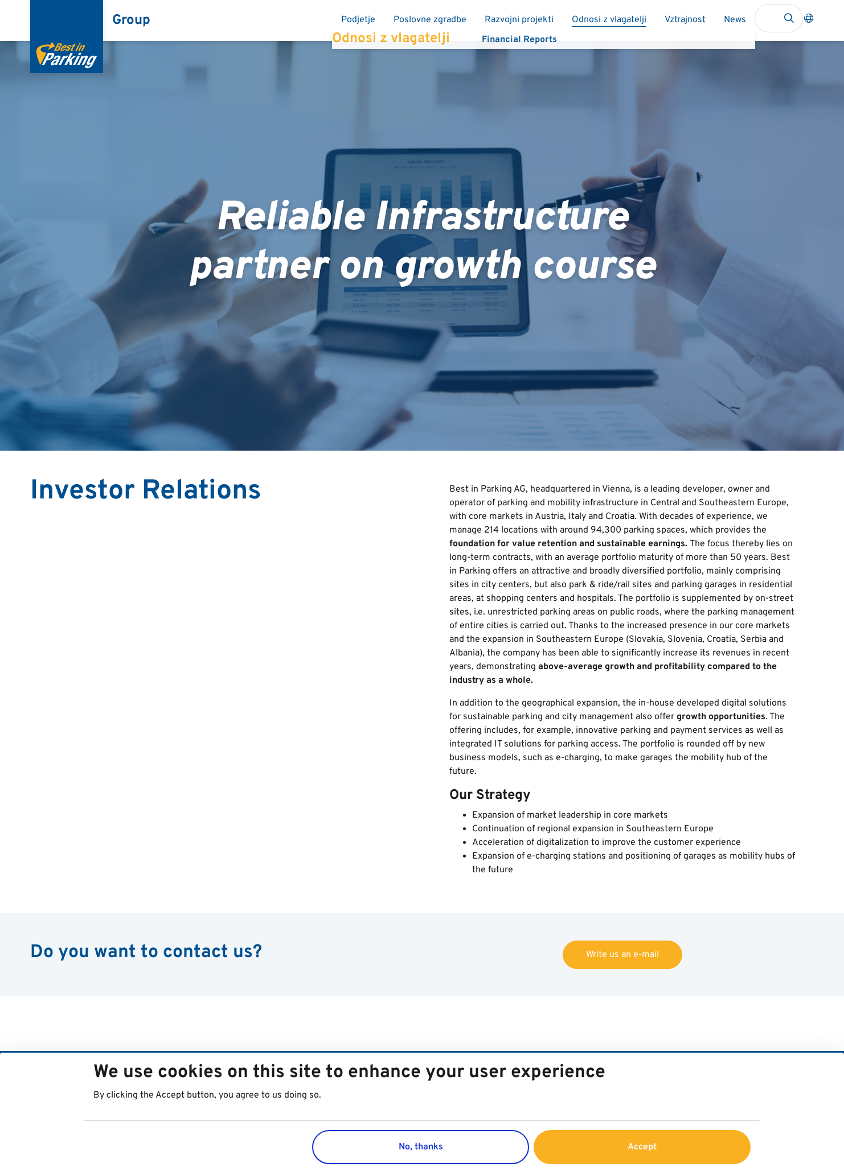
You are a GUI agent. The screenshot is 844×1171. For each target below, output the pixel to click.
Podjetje (358, 20)
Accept (642, 1154)
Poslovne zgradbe (430, 20)
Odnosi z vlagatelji (609, 20)
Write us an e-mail (622, 954)
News (735, 20)
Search (788, 18)
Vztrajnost (685, 20)
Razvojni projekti (519, 20)
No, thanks (421, 1154)
